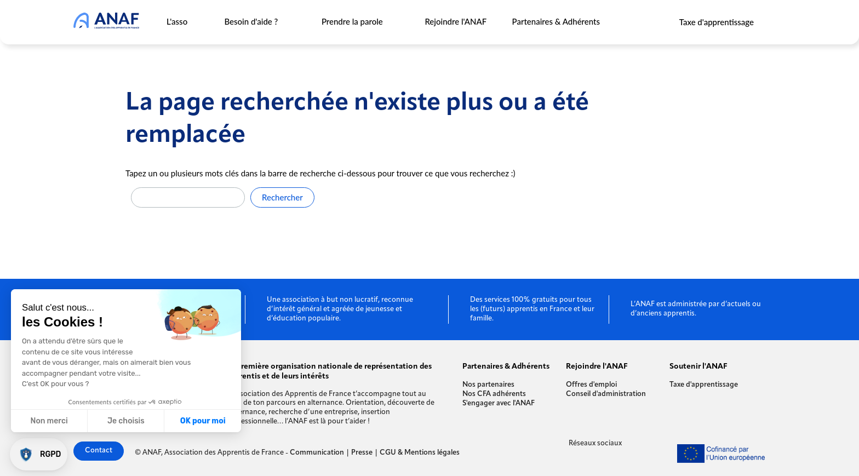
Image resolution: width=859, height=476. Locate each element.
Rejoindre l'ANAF (456, 21)
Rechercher (282, 197)
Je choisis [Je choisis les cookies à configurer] (126, 421)
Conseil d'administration (606, 394)
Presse (362, 452)
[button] (38, 454)
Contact (98, 450)
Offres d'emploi (591, 384)
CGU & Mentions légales (420, 452)
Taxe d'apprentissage (716, 22)
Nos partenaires (488, 384)
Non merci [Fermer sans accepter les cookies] (48, 421)
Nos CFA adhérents (494, 394)
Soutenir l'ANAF (698, 367)
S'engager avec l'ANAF (498, 403)
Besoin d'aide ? (251, 21)
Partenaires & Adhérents (556, 21)
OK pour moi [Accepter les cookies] (203, 421)
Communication (317, 452)
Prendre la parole (352, 21)
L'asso (177, 21)
